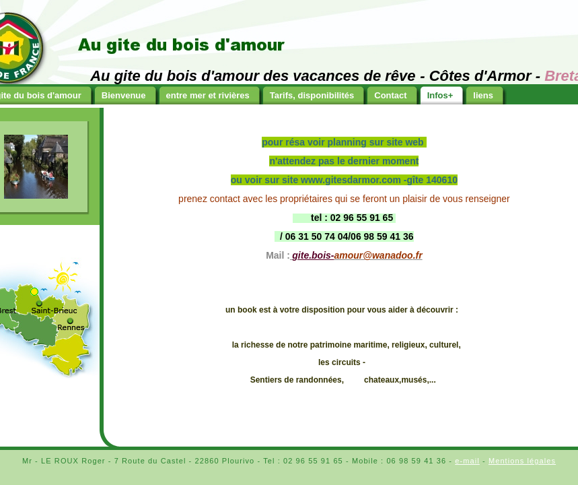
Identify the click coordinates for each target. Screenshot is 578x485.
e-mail (467, 461)
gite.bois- (313, 255)
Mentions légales (522, 461)
